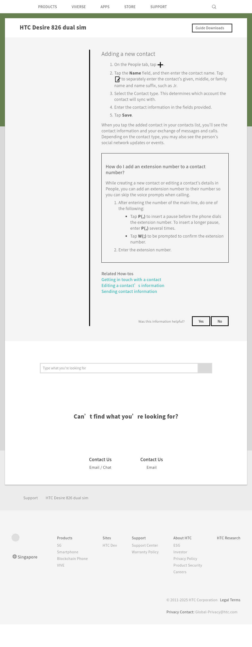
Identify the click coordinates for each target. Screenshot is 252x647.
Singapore (28, 579)
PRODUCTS (49, 6)
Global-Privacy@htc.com (215, 634)
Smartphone (57, 574)
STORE (138, 6)
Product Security (184, 588)
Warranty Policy (139, 574)
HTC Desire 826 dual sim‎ (70, 520)
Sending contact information (131, 314)
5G (48, 568)
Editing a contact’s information (133, 308)
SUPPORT (168, 6)
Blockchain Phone (62, 581)
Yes (200, 344)
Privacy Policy (181, 581)
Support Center (139, 568)
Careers (176, 594)
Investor (176, 574)
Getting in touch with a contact (134, 302)
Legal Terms (229, 622)
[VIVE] (234, 6)
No (219, 344)
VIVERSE (83, 6)
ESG (172, 568)
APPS (111, 6)
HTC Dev (102, 568)
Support (31, 520)
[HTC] (17, 7)
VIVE (50, 588)
